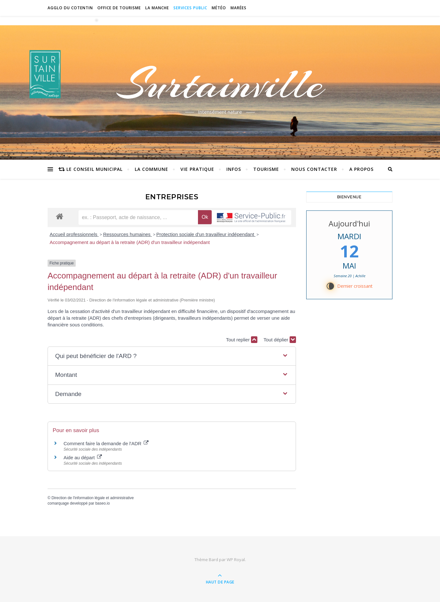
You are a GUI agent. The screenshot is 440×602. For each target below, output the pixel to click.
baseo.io (102, 503)
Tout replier (241, 339)
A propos (361, 169)
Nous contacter (314, 169)
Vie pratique (197, 169)
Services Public (190, 8)
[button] (171, 356)
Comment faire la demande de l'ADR (106, 443)
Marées (239, 8)
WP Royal (236, 559)
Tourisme (266, 169)
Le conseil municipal (94, 169)
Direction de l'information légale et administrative (92, 498)
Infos (233, 169)
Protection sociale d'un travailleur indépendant (206, 234)
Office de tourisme (119, 8)
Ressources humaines (127, 234)
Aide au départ (83, 457)
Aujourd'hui (349, 223)
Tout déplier (279, 339)
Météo (219, 8)
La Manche (157, 8)
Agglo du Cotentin (70, 8)
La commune (151, 169)
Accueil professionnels (74, 234)
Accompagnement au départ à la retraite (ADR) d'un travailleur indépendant (130, 242)
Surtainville (220, 84)
